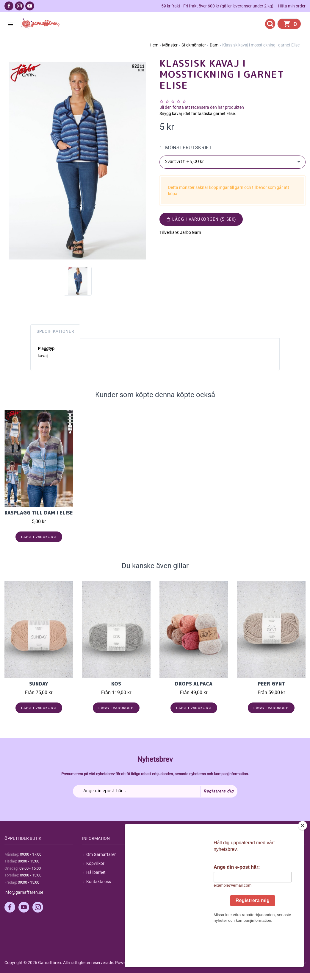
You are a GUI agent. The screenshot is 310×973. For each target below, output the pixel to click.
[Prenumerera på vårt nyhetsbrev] (155, 791)
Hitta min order (292, 6)
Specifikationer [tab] (55, 331)
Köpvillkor (95, 863)
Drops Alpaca (193, 683)
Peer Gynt (271, 683)
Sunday (38, 683)
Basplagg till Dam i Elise (38, 512)
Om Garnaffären (101, 854)
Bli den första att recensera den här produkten (201, 107)
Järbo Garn (190, 232)
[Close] (303, 862)
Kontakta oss (98, 881)
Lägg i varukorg (39, 536)
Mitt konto (250, 854)
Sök (167, 854)
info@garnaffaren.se (23, 892)
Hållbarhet (96, 872)
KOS (116, 683)
